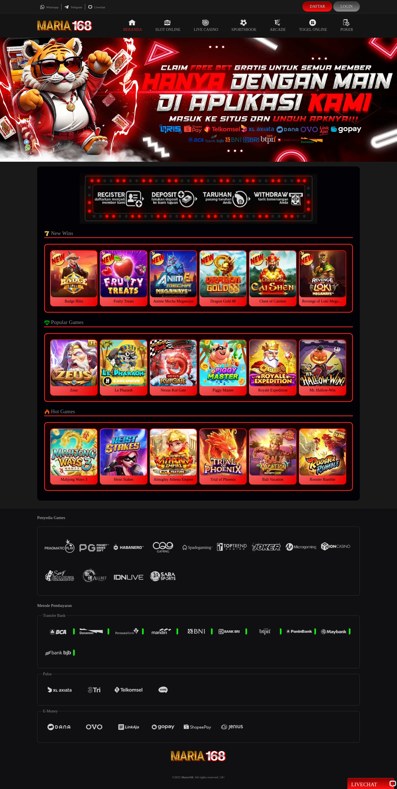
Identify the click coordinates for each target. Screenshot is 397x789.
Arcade (278, 25)
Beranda (132, 25)
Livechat (96, 7)
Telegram (73, 7)
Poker (346, 25)
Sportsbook (243, 25)
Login (346, 6)
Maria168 (187, 777)
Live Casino (206, 25)
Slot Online (167, 25)
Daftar (317, 6)
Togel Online (313, 25)
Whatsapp (49, 7)
